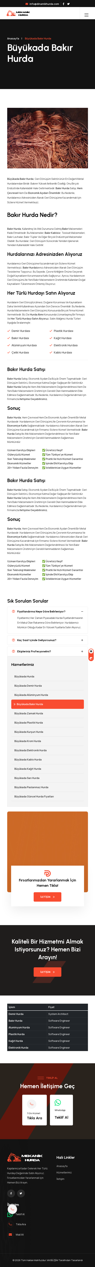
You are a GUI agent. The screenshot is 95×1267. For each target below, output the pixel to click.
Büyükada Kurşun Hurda (27, 732)
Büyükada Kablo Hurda (26, 759)
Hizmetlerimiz (64, 1172)
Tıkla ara (21, 1224)
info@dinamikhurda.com (42, 4)
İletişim (47, 896)
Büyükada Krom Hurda (26, 741)
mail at (20, 1234)
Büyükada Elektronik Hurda (29, 750)
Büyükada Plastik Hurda (27, 722)
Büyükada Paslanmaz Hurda (29, 787)
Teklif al (20, 1214)
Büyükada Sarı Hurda (25, 778)
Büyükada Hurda (22, 676)
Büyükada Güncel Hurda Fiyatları (32, 796)
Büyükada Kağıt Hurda (26, 768)
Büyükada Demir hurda (26, 685)
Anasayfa (13, 38)
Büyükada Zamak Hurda (27, 713)
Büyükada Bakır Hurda (28, 704)
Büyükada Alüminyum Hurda (29, 695)
